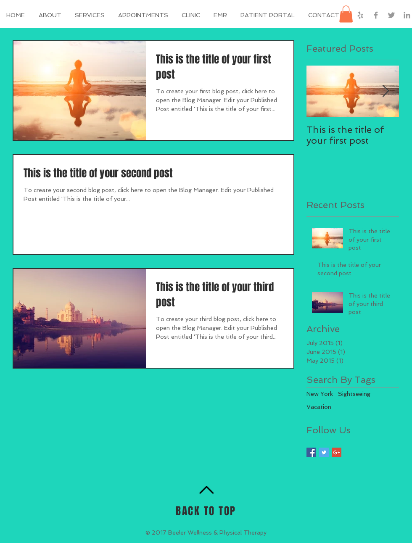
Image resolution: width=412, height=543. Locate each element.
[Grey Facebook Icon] (375, 15)
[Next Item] (385, 91)
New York (319, 393)
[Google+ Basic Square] (336, 452)
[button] (268, 15)
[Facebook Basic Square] (311, 452)
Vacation (318, 406)
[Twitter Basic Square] (324, 452)
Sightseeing (354, 393)
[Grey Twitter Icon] (391, 15)
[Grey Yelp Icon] (360, 15)
